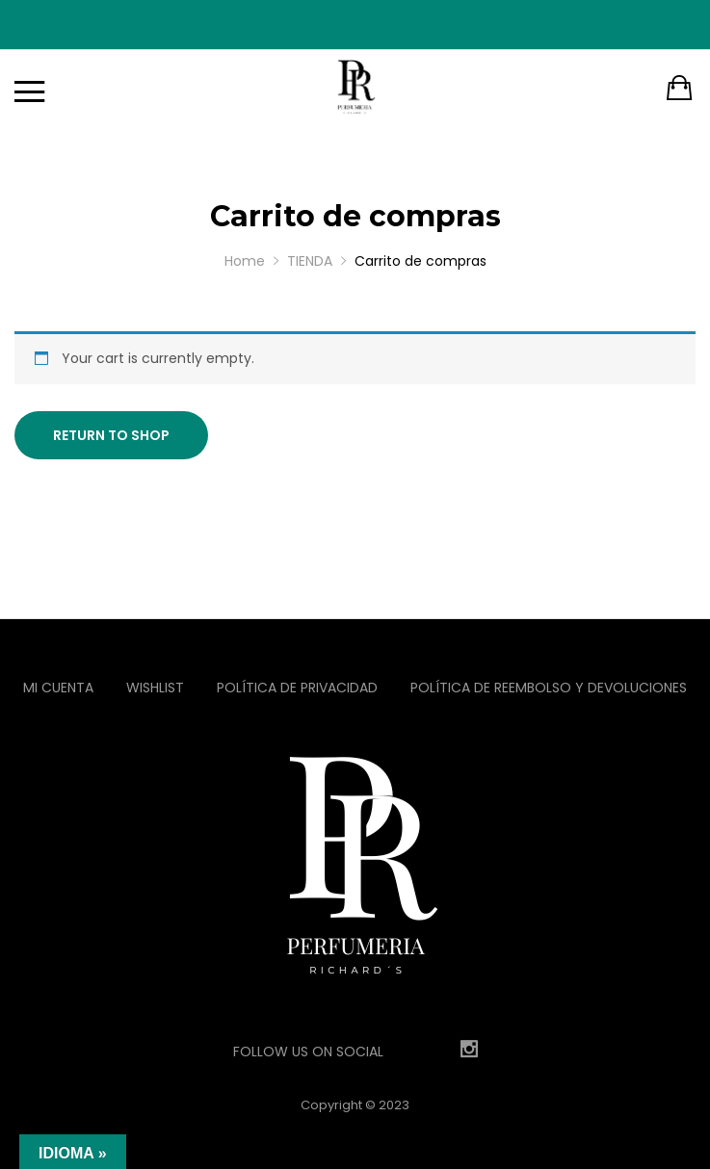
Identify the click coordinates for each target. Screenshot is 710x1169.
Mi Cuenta (58, 687)
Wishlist (155, 687)
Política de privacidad (297, 687)
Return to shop (111, 435)
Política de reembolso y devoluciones (548, 687)
